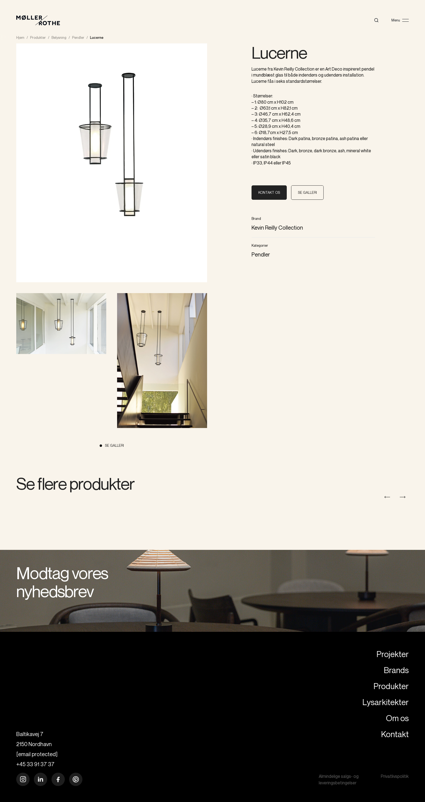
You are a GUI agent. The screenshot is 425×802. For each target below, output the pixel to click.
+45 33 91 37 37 (35, 764)
